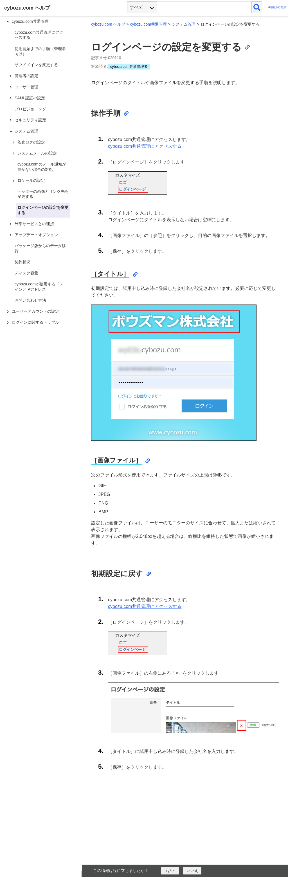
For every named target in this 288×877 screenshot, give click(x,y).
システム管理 (183, 24)
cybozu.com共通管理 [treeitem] (30, 21)
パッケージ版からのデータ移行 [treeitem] (40, 248)
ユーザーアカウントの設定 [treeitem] (35, 311)
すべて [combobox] (136, 7)
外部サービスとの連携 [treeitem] (34, 224)
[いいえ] (192, 870)
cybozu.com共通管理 (148, 24)
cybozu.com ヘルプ (108, 24)
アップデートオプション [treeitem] (36, 234)
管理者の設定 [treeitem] (26, 75)
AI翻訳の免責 (277, 7)
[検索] (256, 7)
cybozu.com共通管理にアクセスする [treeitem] (39, 35)
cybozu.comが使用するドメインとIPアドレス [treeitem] (39, 286)
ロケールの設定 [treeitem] (31, 180)
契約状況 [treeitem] (22, 262)
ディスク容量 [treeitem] (26, 273)
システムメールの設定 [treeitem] (37, 153)
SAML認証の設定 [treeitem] (30, 98)
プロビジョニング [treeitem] (30, 109)
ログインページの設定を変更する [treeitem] (43, 210)
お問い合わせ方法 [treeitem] (30, 300)
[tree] (42, 433)
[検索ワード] (204, 7)
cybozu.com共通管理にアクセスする (144, 146)
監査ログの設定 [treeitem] (31, 142)
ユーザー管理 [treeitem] (26, 87)
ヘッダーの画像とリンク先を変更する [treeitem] (43, 194)
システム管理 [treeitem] (26, 131)
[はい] (170, 870)
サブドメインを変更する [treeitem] (36, 64)
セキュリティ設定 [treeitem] (30, 120)
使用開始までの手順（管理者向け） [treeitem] (40, 51)
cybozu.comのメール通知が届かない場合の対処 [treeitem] (41, 166)
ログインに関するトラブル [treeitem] (35, 322)
